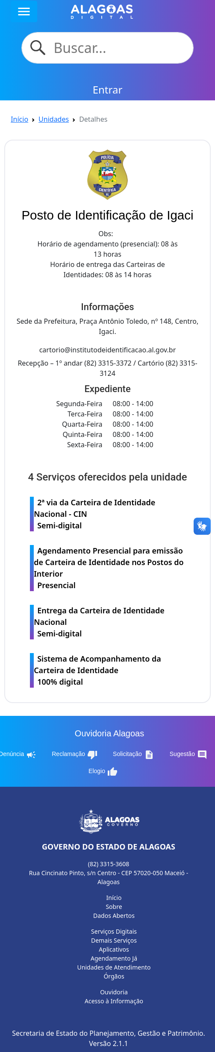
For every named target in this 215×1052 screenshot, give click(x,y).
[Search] (118, 48)
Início (19, 119)
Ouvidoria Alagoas (109, 733)
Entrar (108, 89)
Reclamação (74, 755)
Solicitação (133, 755)
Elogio (103, 772)
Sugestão (188, 755)
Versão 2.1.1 (108, 1043)
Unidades (53, 119)
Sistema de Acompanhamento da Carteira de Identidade (109, 670)
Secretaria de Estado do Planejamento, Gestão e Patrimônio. (108, 1033)
